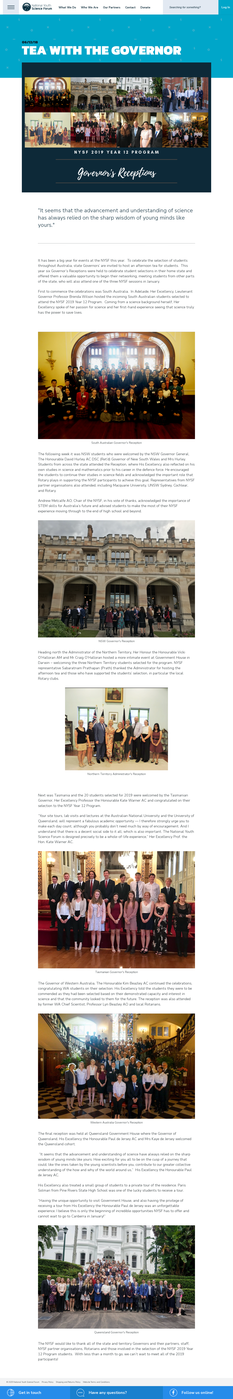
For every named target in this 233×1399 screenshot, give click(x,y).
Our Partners (112, 7)
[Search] (190, 7)
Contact (131, 7)
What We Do (68, 7)
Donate (146, 7)
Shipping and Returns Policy (68, 1382)
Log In (226, 7)
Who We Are (90, 7)
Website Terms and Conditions (96, 1382)
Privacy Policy (47, 1382)
